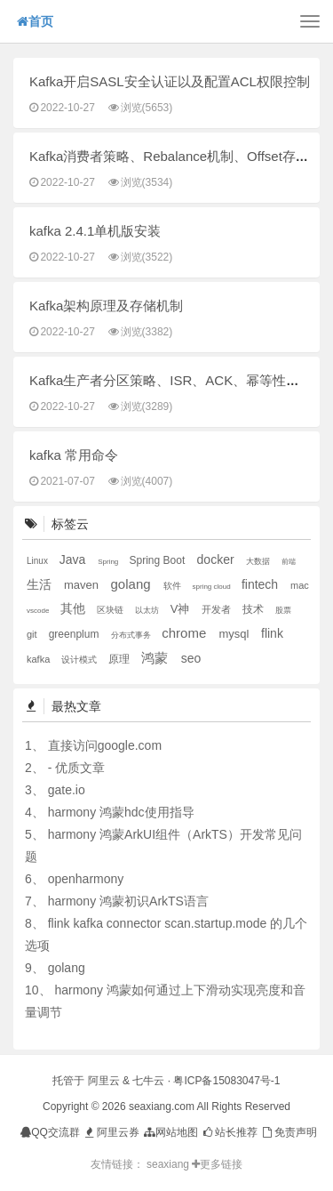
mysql (235, 633)
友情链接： (117, 1164)
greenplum (75, 634)
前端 (288, 562)
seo (191, 658)
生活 (41, 584)
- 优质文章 (77, 767)
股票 (283, 610)
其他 (74, 608)
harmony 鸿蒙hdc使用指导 (121, 812)
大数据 (259, 561)
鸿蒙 (156, 657)
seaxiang (169, 1164)
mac (299, 585)
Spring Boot (159, 560)
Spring (109, 562)
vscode (39, 611)
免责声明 (288, 1132)
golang (133, 583)
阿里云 (104, 1080)
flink (272, 633)
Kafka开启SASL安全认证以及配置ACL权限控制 (169, 81)
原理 (120, 659)
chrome (186, 632)
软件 (173, 586)
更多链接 (217, 1164)
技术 (254, 609)
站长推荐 (230, 1132)
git (33, 634)
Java (74, 559)
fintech (261, 584)
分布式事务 (132, 635)
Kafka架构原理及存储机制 (106, 305)
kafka (39, 659)
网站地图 (170, 1132)
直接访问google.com (105, 745)
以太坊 (148, 610)
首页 (35, 21)
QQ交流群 (50, 1132)
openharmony (86, 879)
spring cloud (213, 587)
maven (83, 584)
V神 (181, 609)
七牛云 (148, 1080)
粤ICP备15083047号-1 (226, 1080)
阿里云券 (111, 1132)
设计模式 (80, 659)
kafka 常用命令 (73, 455)
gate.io (66, 790)
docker (217, 559)
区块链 (111, 610)
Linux (39, 561)
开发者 (218, 609)
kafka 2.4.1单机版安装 (95, 230)
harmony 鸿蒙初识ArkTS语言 (128, 901)
